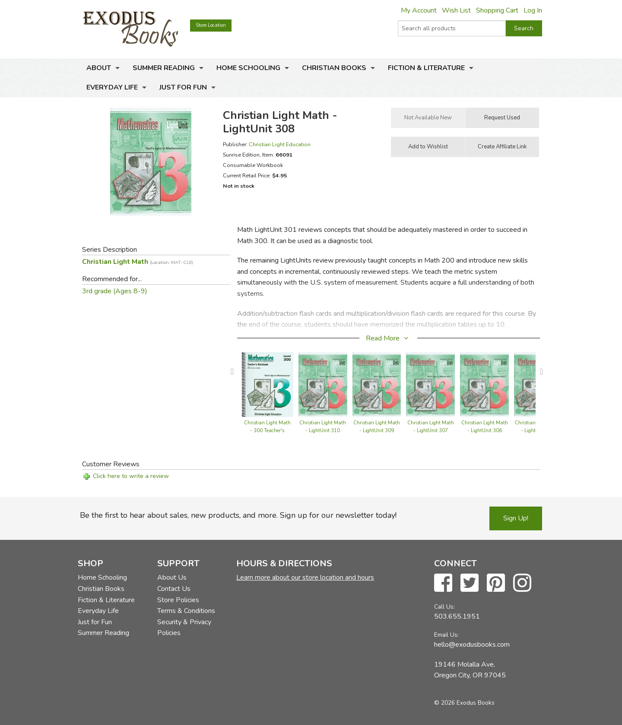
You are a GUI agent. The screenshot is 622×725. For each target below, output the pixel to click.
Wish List (456, 10)
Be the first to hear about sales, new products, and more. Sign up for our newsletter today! (238, 515)
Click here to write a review (131, 476)
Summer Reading (164, 68)
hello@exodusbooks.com (472, 644)
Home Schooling (248, 68)
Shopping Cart (497, 10)
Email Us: (446, 635)
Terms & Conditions (186, 611)
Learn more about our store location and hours (305, 577)
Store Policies (178, 600)
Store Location (211, 25)
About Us (172, 577)
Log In (533, 10)
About (98, 68)
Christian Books (334, 68)
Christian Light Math (137, 261)
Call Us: (444, 607)
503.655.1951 (457, 616)
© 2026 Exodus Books (464, 703)
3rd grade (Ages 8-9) (114, 291)
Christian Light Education (280, 144)
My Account (419, 10)
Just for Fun (183, 87)
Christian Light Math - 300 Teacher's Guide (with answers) (267, 431)
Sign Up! (515, 518)
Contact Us (173, 588)
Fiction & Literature (426, 68)
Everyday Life (112, 87)
